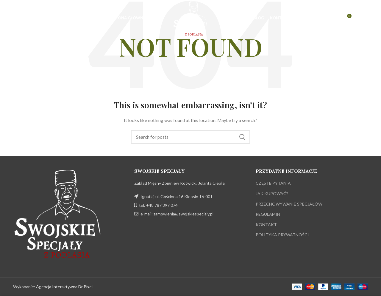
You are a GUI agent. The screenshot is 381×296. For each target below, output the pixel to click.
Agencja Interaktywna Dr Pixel (64, 286)
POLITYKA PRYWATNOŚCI (282, 234)
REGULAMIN (268, 214)
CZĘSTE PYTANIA (273, 183)
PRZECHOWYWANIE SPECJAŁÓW (289, 203)
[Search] (190, 137)
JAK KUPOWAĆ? (272, 193)
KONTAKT (266, 224)
